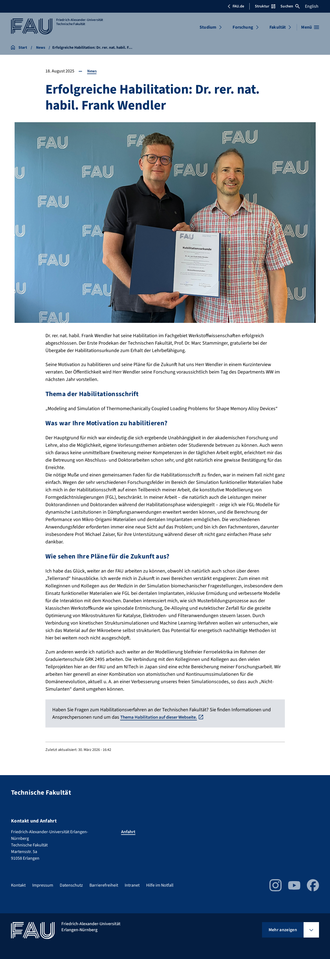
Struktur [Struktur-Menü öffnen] (265, 6)
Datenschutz (71, 885)
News (92, 71)
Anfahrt (128, 832)
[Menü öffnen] (310, 27)
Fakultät (277, 27)
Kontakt (18, 885)
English (311, 6)
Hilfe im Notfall (159, 885)
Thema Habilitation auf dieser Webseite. (163, 717)
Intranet (132, 885)
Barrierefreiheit (103, 885)
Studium (208, 27)
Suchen (290, 6)
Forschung (243, 27)
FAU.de (235, 6)
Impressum (42, 885)
